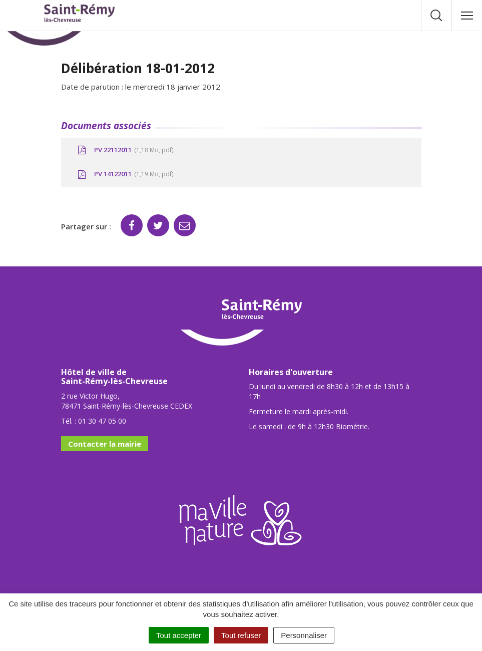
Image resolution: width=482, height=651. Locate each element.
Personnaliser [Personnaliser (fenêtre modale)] (304, 635)
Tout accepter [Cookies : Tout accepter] (178, 635)
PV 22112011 (125, 150)
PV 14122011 (125, 174)
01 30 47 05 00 (102, 421)
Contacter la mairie (104, 444)
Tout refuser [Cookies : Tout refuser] (241, 635)
